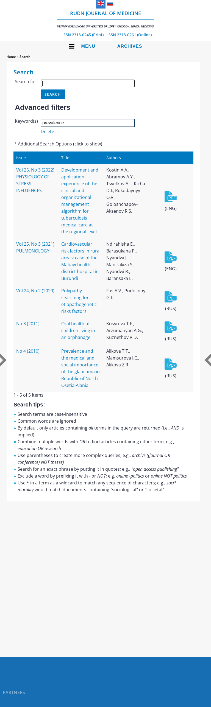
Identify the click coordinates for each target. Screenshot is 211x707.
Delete (47, 131)
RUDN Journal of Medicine (105, 19)
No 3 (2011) (28, 324)
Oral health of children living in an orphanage (78, 330)
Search (25, 56)
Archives (129, 46)
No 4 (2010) (28, 351)
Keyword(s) (26, 121)
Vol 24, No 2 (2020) (35, 291)
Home (11, 56)
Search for (25, 81)
